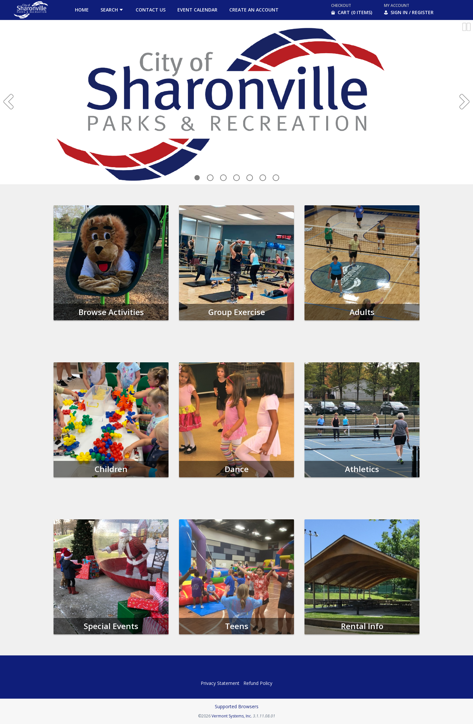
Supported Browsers (237, 706)
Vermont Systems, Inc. (232, 716)
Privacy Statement (220, 683)
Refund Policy (257, 683)
